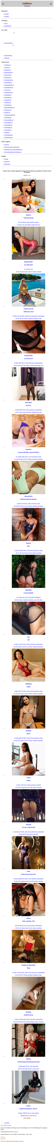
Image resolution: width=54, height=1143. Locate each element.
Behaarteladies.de (8, 72)
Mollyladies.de (7, 110)
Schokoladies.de (8, 127)
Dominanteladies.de (9, 85)
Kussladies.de (7, 102)
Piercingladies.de (8, 122)
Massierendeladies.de (9, 107)
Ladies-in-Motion (20, 43)
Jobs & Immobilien (12, 152)
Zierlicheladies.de (8, 135)
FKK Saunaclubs (11, 147)
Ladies (2, 1129)
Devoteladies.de (8, 82)
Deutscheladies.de (8, 80)
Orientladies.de (7, 117)
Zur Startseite (27, 1118)
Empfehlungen (7, 26)
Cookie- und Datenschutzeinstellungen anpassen (12, 1141)
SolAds (25, 175)
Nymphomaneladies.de (9, 115)
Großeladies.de (7, 95)
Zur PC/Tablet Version (6, 1125)
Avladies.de (7, 67)
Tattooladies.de (7, 130)
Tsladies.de (7, 132)
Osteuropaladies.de (8, 120)
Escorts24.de (7, 90)
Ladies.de (6, 144)
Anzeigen (6, 16)
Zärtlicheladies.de (8, 137)
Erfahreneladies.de (8, 87)
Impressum (7, 161)
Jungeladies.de (7, 100)
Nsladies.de (7, 112)
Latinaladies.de (7, 105)
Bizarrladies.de (7, 75)
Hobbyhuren (13, 149)
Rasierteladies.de (8, 125)
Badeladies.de (7, 70)
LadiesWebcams (19, 55)
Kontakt (6, 159)
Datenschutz (7, 164)
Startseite (6, 14)
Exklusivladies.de (8, 92)
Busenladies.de (7, 77)
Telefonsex (6, 58)
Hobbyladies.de (8, 97)
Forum (5, 23)
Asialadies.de (7, 65)
